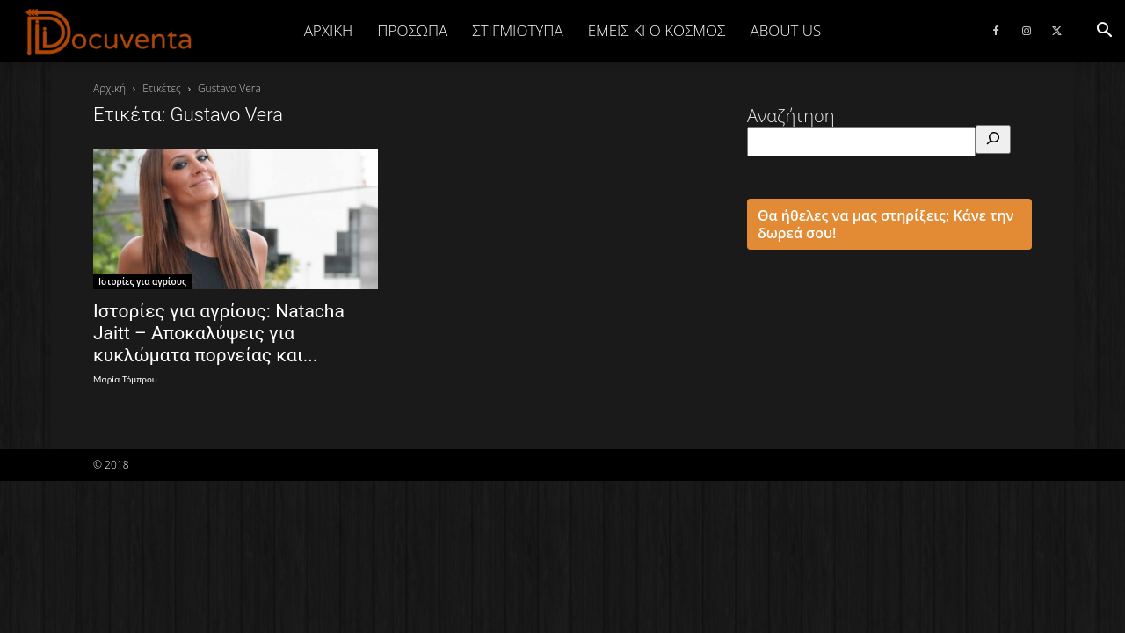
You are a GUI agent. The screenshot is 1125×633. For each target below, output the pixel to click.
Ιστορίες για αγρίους (142, 281)
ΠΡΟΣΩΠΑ (412, 30)
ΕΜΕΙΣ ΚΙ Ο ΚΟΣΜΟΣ (657, 30)
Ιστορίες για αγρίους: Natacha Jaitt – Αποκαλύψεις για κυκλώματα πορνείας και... (219, 333)
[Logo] (109, 31)
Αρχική (328, 30)
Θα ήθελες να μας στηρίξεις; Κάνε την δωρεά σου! (886, 224)
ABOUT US (785, 30)
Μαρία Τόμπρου (125, 379)
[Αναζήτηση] (993, 139)
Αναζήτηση (791, 115)
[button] (1104, 30)
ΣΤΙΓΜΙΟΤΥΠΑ (517, 30)
